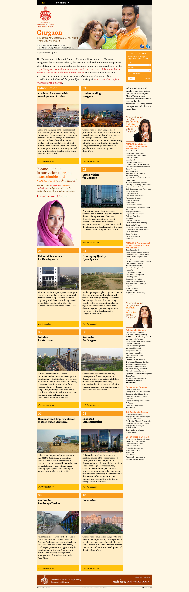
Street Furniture (131, 234)
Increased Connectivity (134, 353)
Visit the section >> (46, 161)
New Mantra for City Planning (136, 334)
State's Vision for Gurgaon (90, 176)
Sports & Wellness (132, 200)
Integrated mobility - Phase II (136, 366)
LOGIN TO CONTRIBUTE (138, 54)
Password (131, 67)
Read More (51, 153)
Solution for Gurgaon (45, 338)
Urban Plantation (132, 232)
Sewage (129, 259)
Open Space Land (132, 250)
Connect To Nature (133, 344)
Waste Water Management (135, 281)
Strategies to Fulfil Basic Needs (137, 394)
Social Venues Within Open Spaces (138, 341)
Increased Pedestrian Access (136, 182)
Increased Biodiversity (134, 266)
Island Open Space (132, 450)
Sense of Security (132, 158)
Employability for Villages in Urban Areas (135, 431)
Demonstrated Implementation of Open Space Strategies (56, 420)
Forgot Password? (134, 73)
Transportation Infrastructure (136, 155)
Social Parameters (132, 151)
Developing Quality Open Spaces (94, 257)
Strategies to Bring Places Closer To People (137, 402)
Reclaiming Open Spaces (135, 459)
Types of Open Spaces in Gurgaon (138, 439)
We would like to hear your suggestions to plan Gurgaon (138, 57)
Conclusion (89, 500)
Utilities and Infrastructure (135, 153)
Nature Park (130, 270)
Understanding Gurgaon (91, 94)
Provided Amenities (133, 220)
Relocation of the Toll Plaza (135, 173)
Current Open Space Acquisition (137, 164)
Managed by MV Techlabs (43, 587)
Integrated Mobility (132, 176)
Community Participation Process (137, 229)
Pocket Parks (130, 218)
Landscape (130, 295)
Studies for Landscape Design (49, 501)
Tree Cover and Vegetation (135, 263)
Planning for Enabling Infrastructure (138, 184)
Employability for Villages (135, 214)
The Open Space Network (135, 162)
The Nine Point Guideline (135, 332)
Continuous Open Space (134, 444)
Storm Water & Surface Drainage (137, 252)
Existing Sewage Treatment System (138, 261)
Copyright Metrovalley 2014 (47, 53)
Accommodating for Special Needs (138, 207)
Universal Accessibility (134, 205)
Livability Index (131, 160)
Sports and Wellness (133, 225)
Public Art (129, 238)
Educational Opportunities (135, 196)
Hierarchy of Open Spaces (135, 441)
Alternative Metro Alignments (136, 371)
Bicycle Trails (130, 180)
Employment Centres (133, 211)
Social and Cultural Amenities (136, 227)
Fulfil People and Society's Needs (138, 167)
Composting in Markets (134, 279)
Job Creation (130, 209)
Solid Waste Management (135, 275)
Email (129, 62)
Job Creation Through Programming (138, 421)
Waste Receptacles (133, 236)
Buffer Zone (130, 452)
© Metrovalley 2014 (147, 587)
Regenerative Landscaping (135, 292)
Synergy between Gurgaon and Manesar (135, 356)
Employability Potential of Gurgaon (138, 416)
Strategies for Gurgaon (89, 338)
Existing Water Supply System (136, 257)
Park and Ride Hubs (133, 216)
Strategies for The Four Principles (138, 392)
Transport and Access (133, 198)
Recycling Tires (131, 277)
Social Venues (131, 169)
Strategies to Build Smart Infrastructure (135, 406)
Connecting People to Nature (136, 268)
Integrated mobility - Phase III (136, 369)
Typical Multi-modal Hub (134, 448)
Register (148, 78)
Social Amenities (132, 191)
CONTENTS (61, 3)
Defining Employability (134, 414)
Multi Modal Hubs (132, 171)
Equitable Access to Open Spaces (138, 178)
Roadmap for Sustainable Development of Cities (53, 94)
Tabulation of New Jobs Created (137, 423)
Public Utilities (131, 202)
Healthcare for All (132, 194)
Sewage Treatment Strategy (136, 283)
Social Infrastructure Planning (136, 223)
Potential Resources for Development (50, 257)
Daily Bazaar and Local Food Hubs (138, 189)
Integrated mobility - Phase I (136, 364)
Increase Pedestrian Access (136, 378)
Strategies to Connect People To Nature (136, 397)
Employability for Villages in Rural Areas (135, 427)
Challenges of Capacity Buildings (137, 362)
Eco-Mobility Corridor (133, 272)
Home (44, 3)
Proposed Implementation (92, 420)
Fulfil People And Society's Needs (139, 337)
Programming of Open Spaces (136, 187)
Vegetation (129, 286)
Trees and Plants (132, 290)
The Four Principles (133, 389)
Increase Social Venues (134, 339)
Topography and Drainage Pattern (138, 254)
